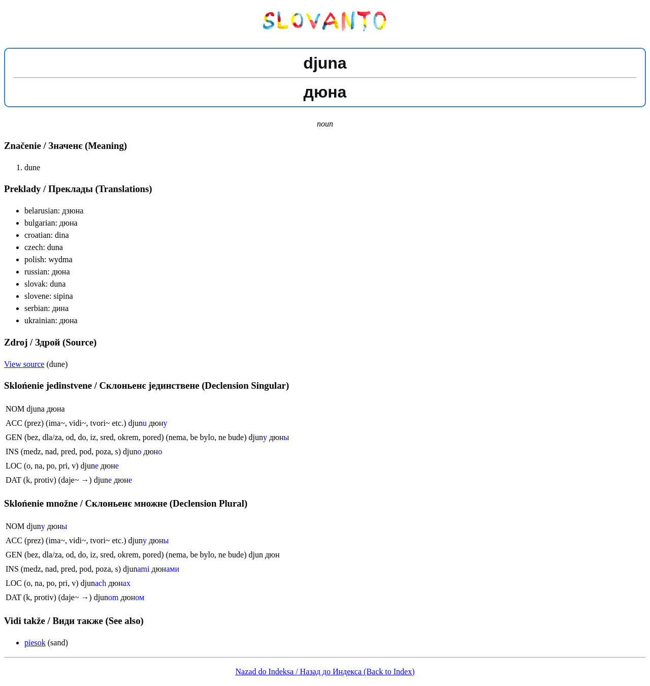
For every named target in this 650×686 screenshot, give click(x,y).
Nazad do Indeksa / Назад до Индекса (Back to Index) (325, 671)
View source (24, 364)
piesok (35, 642)
